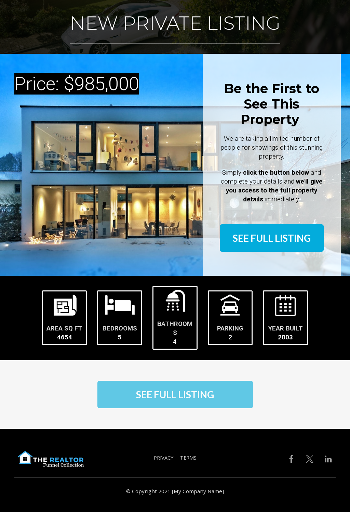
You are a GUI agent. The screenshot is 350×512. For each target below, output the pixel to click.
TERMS (188, 457)
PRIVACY (163, 457)
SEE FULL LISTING (272, 238)
